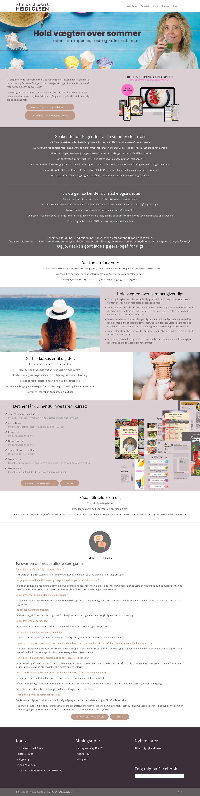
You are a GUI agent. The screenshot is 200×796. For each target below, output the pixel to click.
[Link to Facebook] (182, 791)
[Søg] (181, 6)
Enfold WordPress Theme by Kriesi (59, 792)
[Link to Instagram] (178, 791)
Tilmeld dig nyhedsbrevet (148, 748)
